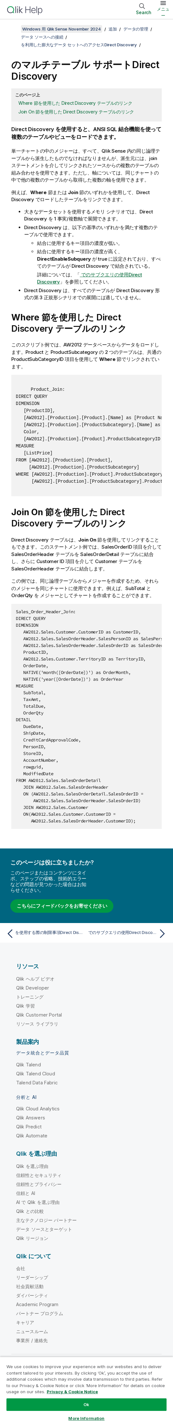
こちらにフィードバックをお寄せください (62, 906)
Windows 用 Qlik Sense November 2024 (61, 28)
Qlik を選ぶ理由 (32, 1166)
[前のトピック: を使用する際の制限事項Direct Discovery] (45, 933)
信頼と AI (25, 1193)
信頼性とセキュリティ (39, 1175)
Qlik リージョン (32, 1238)
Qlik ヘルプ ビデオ (35, 979)
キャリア (25, 1322)
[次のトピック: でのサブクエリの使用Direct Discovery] (128, 933)
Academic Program (37, 1304)
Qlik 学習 (25, 1006)
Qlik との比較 (30, 1211)
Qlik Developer (32, 988)
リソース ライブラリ (37, 1024)
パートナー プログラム (39, 1313)
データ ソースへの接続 (42, 37)
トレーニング (29, 997)
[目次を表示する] (13, 29)
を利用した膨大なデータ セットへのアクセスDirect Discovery (79, 44)
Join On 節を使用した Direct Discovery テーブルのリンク (76, 111)
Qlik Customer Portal (39, 1015)
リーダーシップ (32, 1277)
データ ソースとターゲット (44, 1229)
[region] (86, 1391)
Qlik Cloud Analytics (38, 1108)
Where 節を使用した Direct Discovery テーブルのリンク (75, 103)
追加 (113, 28)
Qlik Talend (28, 1064)
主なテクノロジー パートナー (46, 1220)
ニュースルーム (32, 1331)
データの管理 (135, 28)
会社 (20, 1268)
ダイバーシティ (32, 1295)
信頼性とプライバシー (39, 1184)
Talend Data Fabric (37, 1082)
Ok (86, 1404)
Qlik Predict (29, 1126)
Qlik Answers (30, 1117)
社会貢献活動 (29, 1286)
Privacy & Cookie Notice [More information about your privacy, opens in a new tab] (72, 1391)
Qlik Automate (31, 1135)
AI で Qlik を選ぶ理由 (38, 1202)
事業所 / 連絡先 (32, 1340)
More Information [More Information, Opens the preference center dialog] (86, 1418)
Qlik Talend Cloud (35, 1073)
